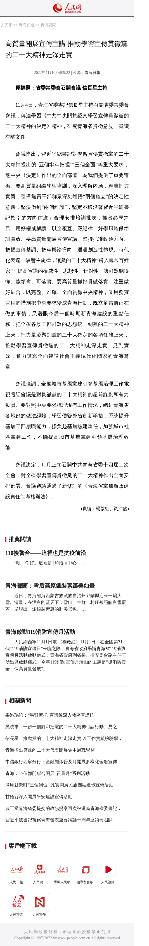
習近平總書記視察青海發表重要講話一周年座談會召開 (59, 819)
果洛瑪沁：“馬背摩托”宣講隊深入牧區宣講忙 (49, 715)
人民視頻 (108, 872)
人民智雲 (17, 904)
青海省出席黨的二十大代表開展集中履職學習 (50, 750)
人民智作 (39, 904)
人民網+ (39, 872)
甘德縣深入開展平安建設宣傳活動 (38, 796)
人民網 (7, 25)
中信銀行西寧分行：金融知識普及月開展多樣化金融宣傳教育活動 (70, 761)
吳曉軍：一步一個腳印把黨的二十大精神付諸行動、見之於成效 (68, 726)
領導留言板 (85, 872)
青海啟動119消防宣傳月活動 (40, 632)
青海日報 (92, 73)
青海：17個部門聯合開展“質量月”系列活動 (47, 773)
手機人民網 (62, 872)
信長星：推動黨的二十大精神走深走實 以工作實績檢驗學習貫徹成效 (73, 738)
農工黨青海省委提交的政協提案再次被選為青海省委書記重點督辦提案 (74, 808)
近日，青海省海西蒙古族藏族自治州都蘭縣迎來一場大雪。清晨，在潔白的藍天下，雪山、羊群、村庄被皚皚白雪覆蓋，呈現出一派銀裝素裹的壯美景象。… (65, 602)
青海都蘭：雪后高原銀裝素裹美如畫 (50, 586)
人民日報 (17, 872)
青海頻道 (26, 25)
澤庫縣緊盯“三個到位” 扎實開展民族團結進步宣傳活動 (59, 785)
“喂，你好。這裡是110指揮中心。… (50, 562)
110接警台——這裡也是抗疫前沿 (45, 553)
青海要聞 (48, 25)
